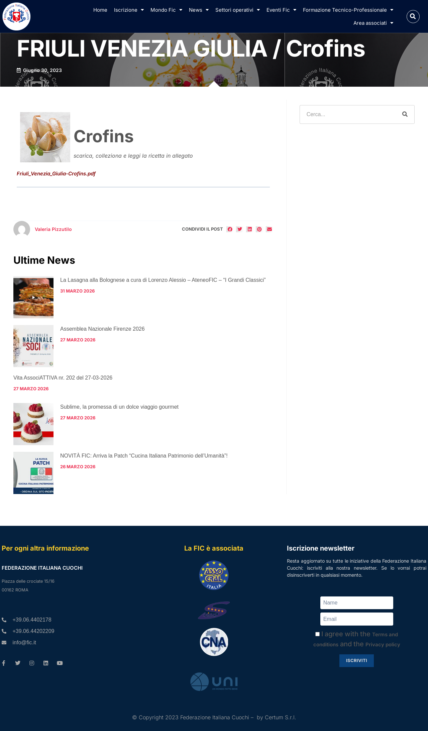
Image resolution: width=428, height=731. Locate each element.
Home (100, 10)
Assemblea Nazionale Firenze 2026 (102, 329)
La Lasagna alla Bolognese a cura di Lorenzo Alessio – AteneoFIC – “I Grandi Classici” (163, 280)
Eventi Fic (281, 10)
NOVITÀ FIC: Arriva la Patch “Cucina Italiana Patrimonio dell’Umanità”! (144, 456)
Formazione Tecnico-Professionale (348, 10)
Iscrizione (129, 10)
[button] (413, 16)
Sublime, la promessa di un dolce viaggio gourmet (119, 407)
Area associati (373, 23)
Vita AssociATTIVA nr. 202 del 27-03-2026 (62, 378)
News (199, 10)
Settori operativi (237, 10)
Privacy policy (382, 644)
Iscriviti (356, 660)
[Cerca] (405, 114)
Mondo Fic (166, 10)
